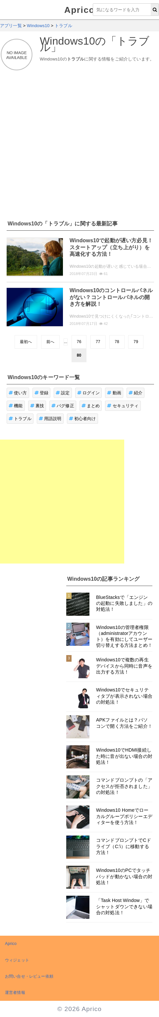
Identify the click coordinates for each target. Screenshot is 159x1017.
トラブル (20, 418)
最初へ (26, 341)
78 (117, 341)
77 (98, 341)
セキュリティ (122, 405)
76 (79, 341)
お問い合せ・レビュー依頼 (29, 976)
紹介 (136, 392)
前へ (50, 341)
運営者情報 (15, 992)
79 (135, 341)
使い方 (18, 392)
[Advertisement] (62, 142)
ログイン (88, 392)
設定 (63, 392)
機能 (16, 405)
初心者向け (82, 418)
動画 (114, 392)
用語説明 (50, 418)
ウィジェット (17, 960)
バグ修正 (62, 405)
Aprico (79, 10)
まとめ (90, 405)
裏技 (37, 405)
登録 (41, 392)
